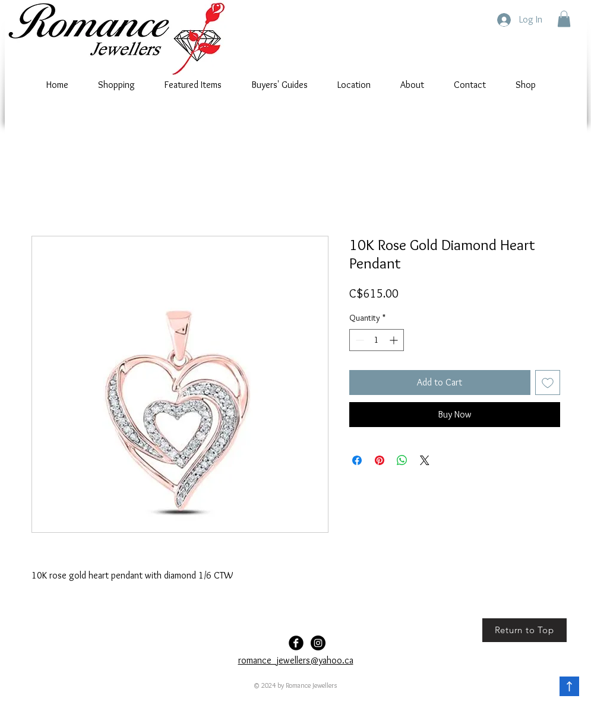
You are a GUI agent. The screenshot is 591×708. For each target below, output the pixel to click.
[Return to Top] (524, 630)
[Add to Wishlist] (547, 382)
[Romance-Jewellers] (318, 643)
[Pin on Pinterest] (379, 460)
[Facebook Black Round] (296, 643)
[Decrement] (358, 340)
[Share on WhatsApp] (402, 460)
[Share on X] (425, 460)
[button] (564, 19)
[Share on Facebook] (357, 460)
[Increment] (394, 340)
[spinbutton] (376, 340)
